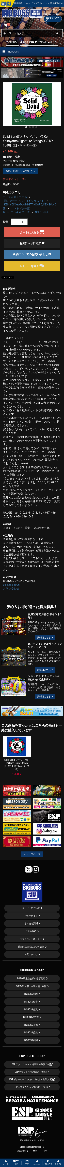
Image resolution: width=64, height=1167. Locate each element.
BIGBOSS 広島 (31, 1032)
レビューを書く (32, 266)
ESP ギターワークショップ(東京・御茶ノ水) (32, 1079)
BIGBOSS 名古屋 (31, 1017)
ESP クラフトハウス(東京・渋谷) (32, 1071)
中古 (27, 1162)
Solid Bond (41, 212)
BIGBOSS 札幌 (31, 994)
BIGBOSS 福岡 (31, 1040)
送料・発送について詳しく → (20, 171)
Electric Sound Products (32, 1146)
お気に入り (41, 42)
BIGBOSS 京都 (31, 1025)
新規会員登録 (27, 42)
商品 (16, 1162)
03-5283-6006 (11, 584)
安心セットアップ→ (52, 19)
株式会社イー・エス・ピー (32, 1151)
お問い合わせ (11, 588)
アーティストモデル (15, 197)
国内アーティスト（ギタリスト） (24, 200)
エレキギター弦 (20, 208)
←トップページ (32, 854)
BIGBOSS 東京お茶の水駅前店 (31, 978)
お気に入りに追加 (32, 243)
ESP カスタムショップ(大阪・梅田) (32, 1087)
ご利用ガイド (12, 42)
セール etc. (37, 1162)
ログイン (52, 42)
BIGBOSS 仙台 (31, 1001)
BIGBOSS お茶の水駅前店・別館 (30, 986)
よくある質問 (31, 923)
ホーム (5, 1162)
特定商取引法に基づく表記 (31, 946)
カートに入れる (32, 232)
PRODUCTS (11, 51)
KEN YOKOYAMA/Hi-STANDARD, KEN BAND (30, 204)
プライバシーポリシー (31, 938)
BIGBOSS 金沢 (31, 1009)
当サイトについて (31, 908)
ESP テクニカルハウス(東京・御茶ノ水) (32, 1064)
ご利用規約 (30, 931)
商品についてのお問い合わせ (32, 254)
